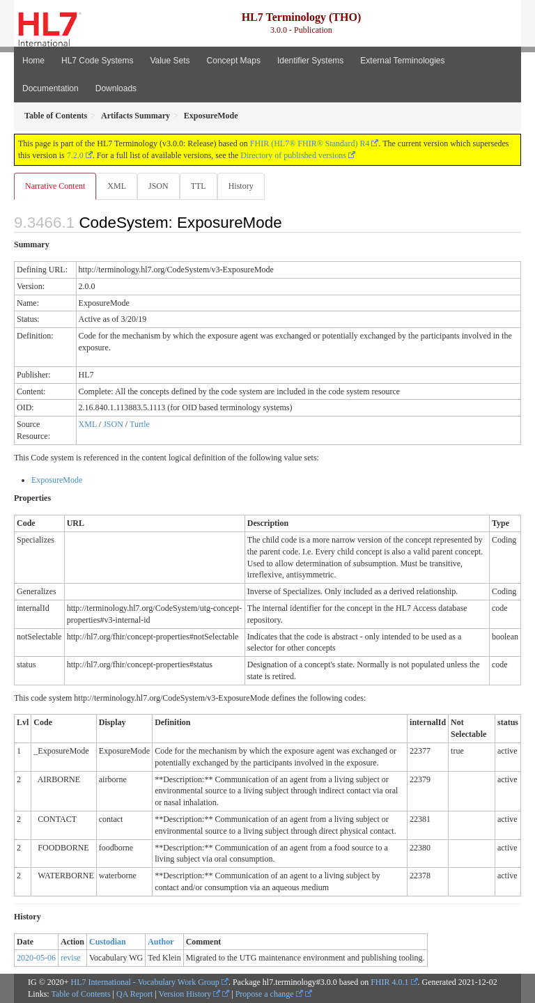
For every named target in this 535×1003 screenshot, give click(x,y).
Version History (190, 994)
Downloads (116, 88)
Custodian (107, 942)
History (241, 186)
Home (33, 60)
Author (160, 942)
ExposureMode (56, 480)
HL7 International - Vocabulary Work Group (145, 982)
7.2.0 (75, 155)
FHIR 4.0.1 (389, 982)
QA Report (134, 994)
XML (116, 186)
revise (71, 958)
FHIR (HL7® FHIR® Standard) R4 (310, 143)
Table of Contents (80, 994)
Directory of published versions (293, 155)
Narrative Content (55, 186)
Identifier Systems (310, 60)
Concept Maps (234, 60)
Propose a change (269, 994)
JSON (158, 186)
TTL (198, 186)
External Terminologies (402, 60)
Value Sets (169, 60)
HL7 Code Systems (97, 60)
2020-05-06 (36, 958)
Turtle (140, 424)
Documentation (50, 88)
